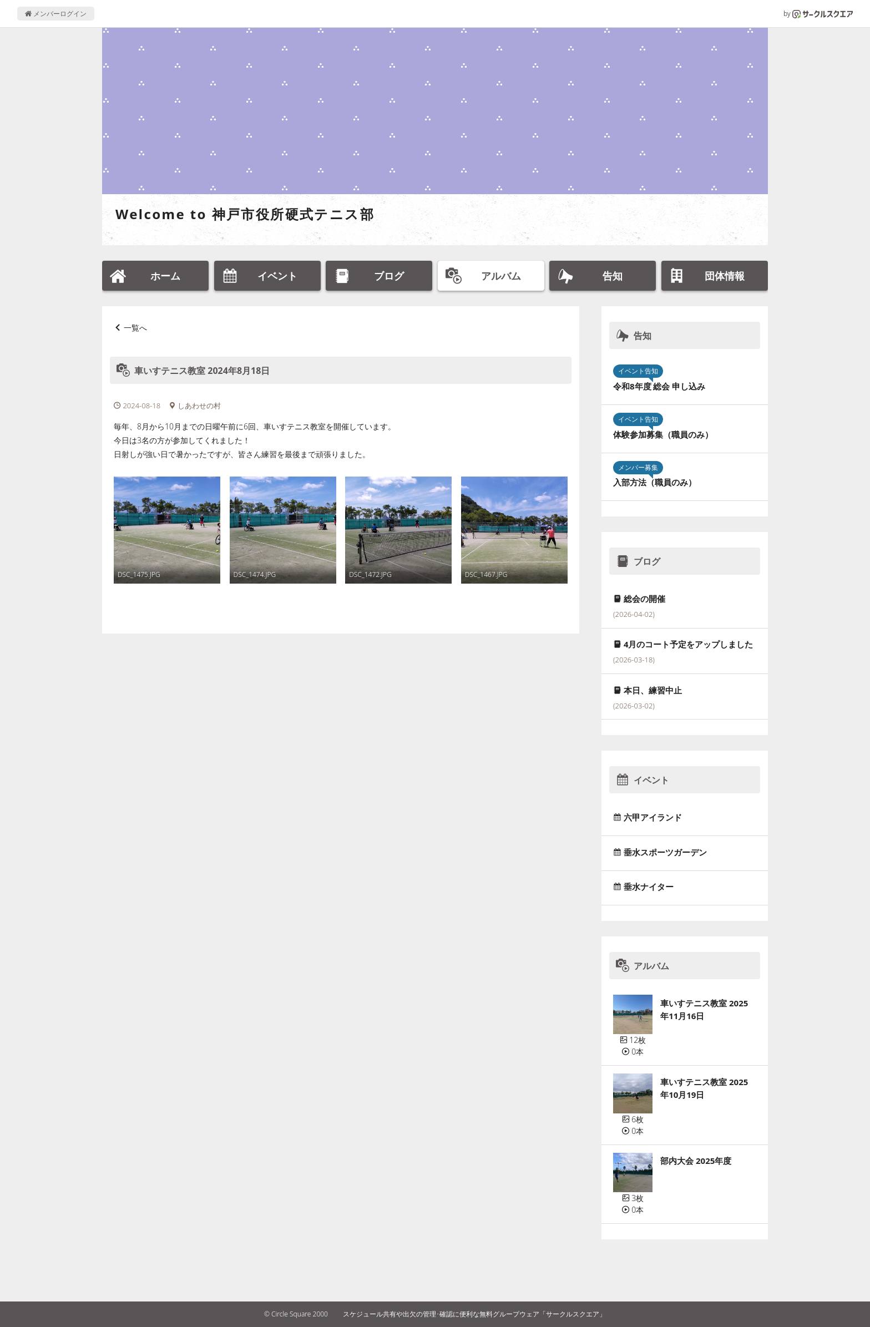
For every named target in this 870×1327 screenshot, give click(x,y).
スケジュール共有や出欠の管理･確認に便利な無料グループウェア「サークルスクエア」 (474, 1314)
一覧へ (135, 327)
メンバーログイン (56, 13)
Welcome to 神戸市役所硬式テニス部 (245, 214)
